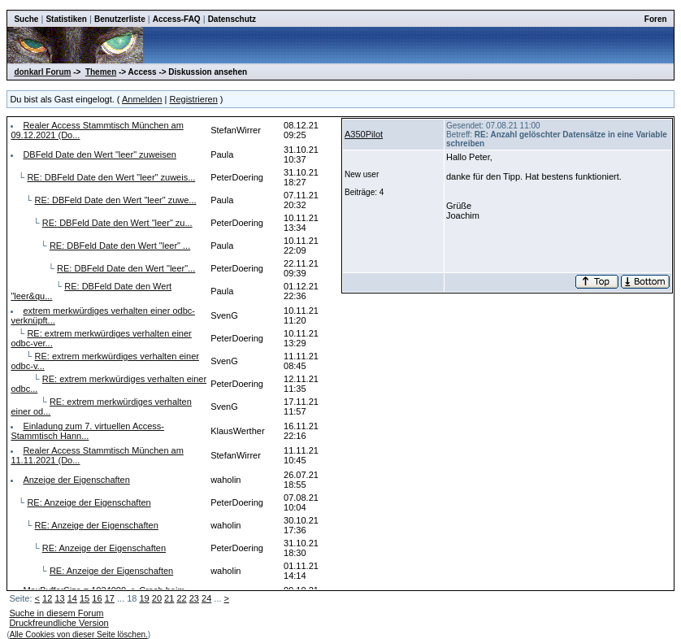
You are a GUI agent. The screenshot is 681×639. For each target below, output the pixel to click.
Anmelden (142, 99)
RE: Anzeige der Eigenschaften (88, 502)
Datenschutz (232, 19)
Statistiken (66, 19)
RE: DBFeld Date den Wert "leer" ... (120, 245)
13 (59, 598)
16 (97, 598)
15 (84, 598)
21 (169, 598)
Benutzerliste (119, 19)
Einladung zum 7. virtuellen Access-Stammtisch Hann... (87, 431)
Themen (100, 71)
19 (144, 598)
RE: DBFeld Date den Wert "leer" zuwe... (116, 200)
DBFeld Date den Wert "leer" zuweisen (99, 154)
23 (194, 598)
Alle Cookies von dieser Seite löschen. (79, 634)
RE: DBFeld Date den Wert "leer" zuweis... (111, 177)
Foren (655, 19)
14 (72, 598)
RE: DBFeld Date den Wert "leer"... (126, 268)
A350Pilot (364, 134)
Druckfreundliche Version (58, 623)
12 (47, 598)
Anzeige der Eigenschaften (76, 480)
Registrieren (193, 99)
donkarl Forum (42, 71)
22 (181, 598)
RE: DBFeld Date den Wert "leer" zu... (117, 223)
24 (206, 598)
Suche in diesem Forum (56, 613)
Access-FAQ (177, 19)
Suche (26, 19)
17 (110, 598)
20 (157, 598)
